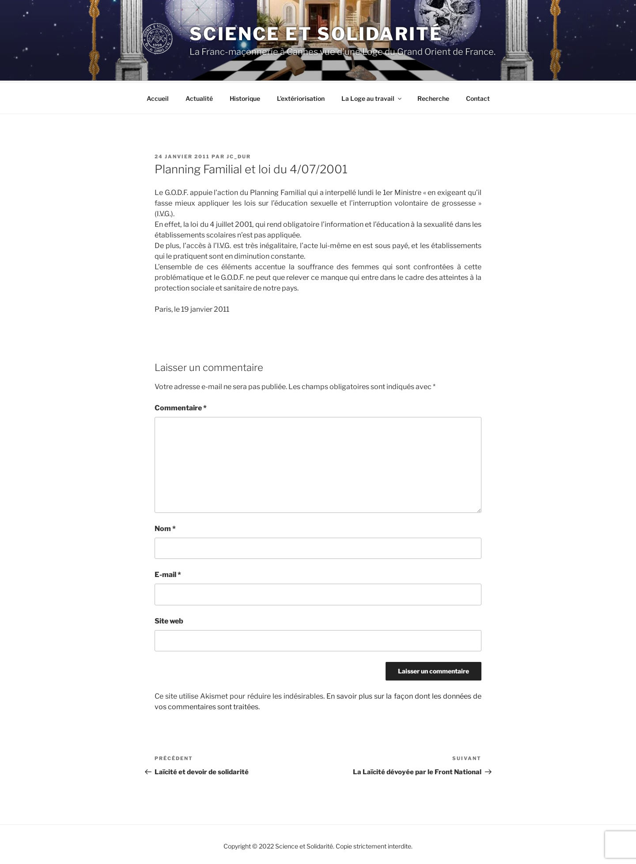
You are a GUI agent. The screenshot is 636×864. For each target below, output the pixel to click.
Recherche (433, 97)
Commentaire (181, 406)
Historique (245, 97)
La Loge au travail (372, 97)
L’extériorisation (301, 97)
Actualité (199, 97)
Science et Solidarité (316, 34)
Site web (169, 620)
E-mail (168, 573)
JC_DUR (239, 155)
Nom (165, 527)
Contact (478, 97)
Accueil (158, 97)
